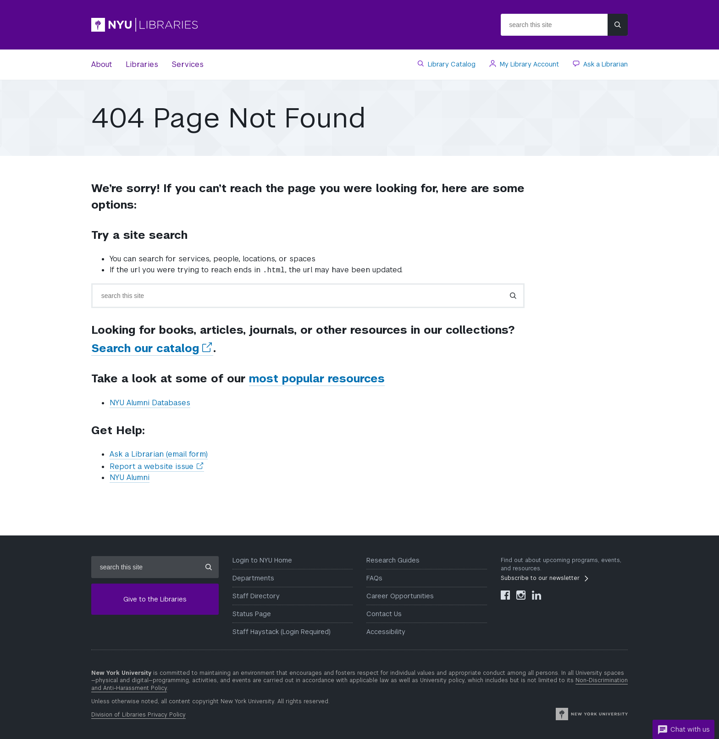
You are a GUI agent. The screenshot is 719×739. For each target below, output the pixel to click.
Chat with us (683, 729)
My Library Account (528, 64)
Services (188, 64)
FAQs (374, 578)
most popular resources (317, 378)
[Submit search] (513, 296)
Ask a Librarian (604, 64)
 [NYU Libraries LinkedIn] (536, 595)
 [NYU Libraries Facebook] (505, 595)
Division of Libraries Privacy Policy (138, 714)
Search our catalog (152, 348)
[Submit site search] (618, 25)
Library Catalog (451, 64)
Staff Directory (256, 596)
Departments (253, 578)
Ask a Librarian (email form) (159, 454)
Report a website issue (157, 467)
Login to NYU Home (262, 560)
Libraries (142, 64)
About (101, 64)
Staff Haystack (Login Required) (281, 632)
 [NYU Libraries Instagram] (520, 595)
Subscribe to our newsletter (540, 578)
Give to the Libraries (155, 599)
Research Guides (393, 560)
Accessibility (385, 632)
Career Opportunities (400, 596)
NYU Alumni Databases (150, 403)
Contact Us (384, 614)
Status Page (251, 614)
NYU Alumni (129, 477)
